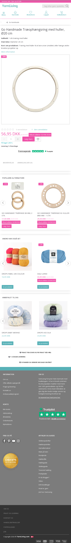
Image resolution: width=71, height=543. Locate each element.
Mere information (8, 52)
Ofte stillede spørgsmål (11, 383)
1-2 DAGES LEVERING (18, 357)
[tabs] (62, 14)
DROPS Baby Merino (11, 332)
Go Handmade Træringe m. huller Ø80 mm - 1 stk (53, 214)
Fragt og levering (9, 387)
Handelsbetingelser (12, 522)
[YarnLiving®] (10, 5)
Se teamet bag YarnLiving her (49, 397)
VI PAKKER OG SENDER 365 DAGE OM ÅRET (36, 362)
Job (5, 532)
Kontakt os (7, 390)
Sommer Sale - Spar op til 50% (11, 1)
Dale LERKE (42, 274)
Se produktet (7, 287)
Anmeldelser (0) (24, 162)
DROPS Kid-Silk (44, 332)
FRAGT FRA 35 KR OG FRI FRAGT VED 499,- (37, 352)
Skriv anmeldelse (40, 129)
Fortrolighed (9, 527)
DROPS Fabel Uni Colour (13, 274)
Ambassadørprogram (11, 394)
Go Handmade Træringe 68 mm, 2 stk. (17, 214)
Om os (5, 379)
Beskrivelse (8, 162)
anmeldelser (21, 129)
